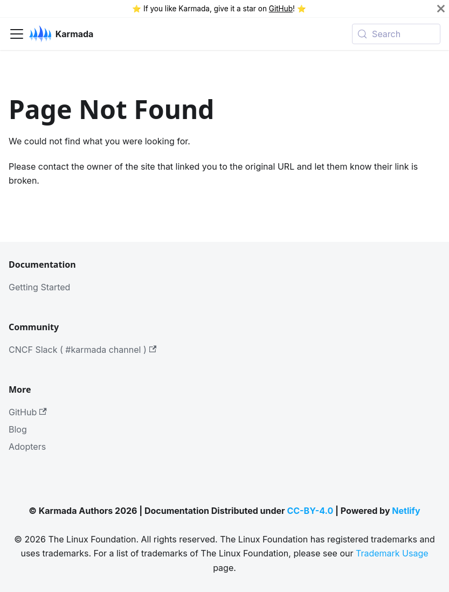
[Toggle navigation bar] (17, 34)
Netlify (406, 510)
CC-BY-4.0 (310, 510)
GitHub (281, 8)
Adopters (27, 446)
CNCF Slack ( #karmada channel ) (82, 349)
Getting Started (39, 287)
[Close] (441, 8)
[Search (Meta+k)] (396, 34)
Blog (18, 429)
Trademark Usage (392, 553)
